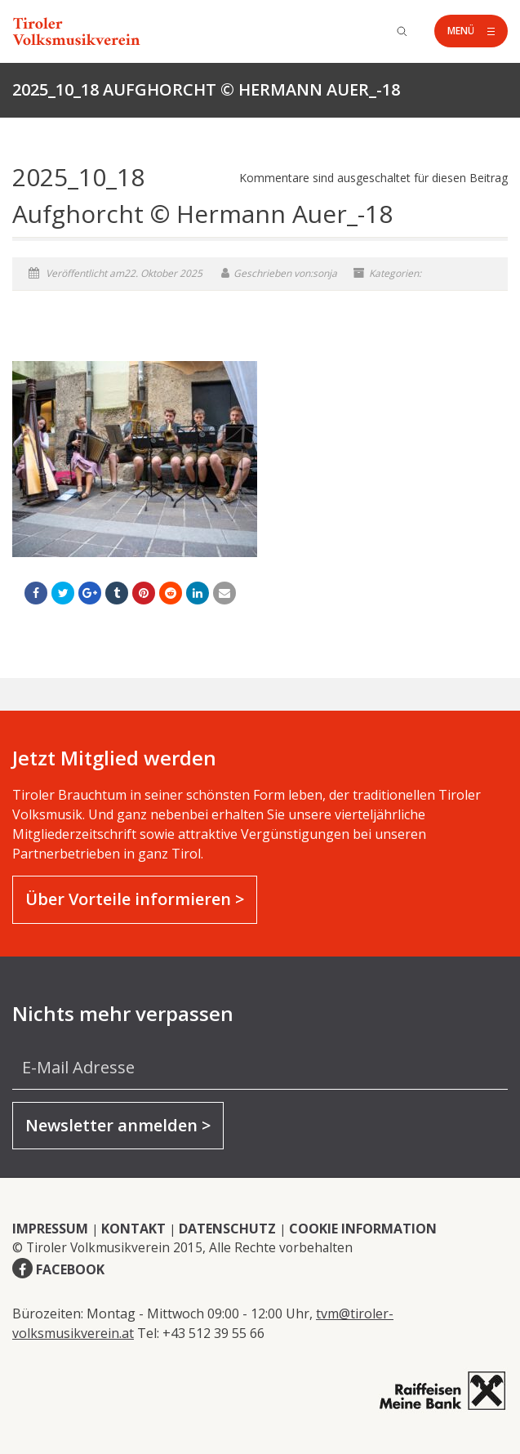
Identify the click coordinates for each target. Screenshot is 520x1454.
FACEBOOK (70, 1269)
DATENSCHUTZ (227, 1229)
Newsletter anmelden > (118, 1125)
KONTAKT (133, 1229)
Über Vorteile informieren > (134, 899)
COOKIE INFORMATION (363, 1229)
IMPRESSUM (50, 1229)
